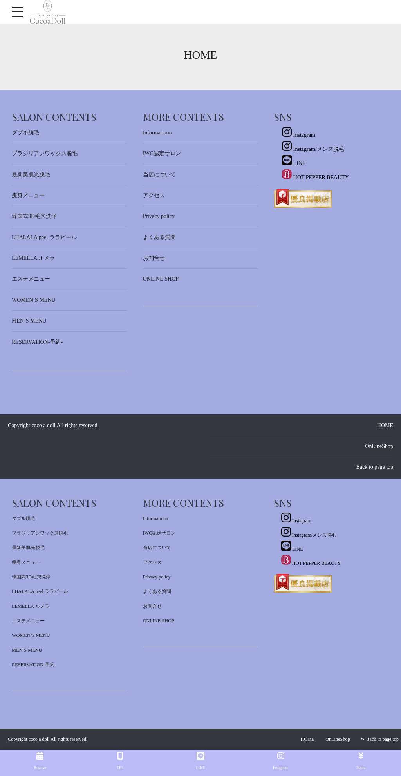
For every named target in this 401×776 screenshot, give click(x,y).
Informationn (157, 133)
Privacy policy (159, 216)
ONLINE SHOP (161, 279)
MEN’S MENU (29, 321)
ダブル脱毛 (25, 133)
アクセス (154, 195)
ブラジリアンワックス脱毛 (45, 153)
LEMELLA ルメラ (33, 258)
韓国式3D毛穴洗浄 (34, 216)
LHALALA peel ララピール (44, 237)
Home (200, 55)
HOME (385, 425)
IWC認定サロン (162, 153)
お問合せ (154, 258)
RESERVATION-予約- (37, 342)
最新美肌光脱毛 (31, 175)
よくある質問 (159, 237)
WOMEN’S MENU (34, 300)
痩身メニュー (28, 195)
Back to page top (374, 467)
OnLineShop (379, 446)
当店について (159, 175)
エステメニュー (31, 279)
